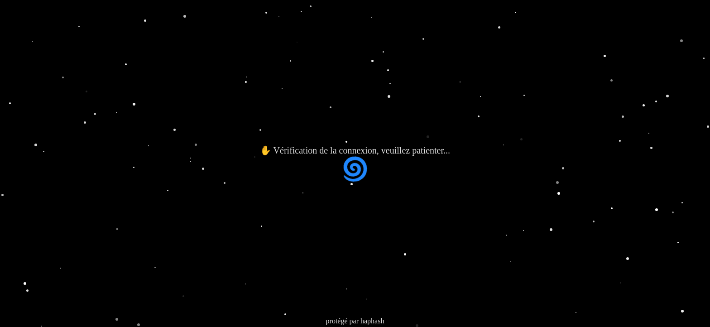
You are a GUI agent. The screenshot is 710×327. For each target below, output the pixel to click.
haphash (372, 321)
